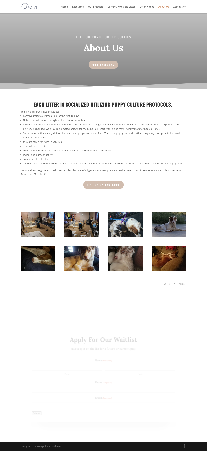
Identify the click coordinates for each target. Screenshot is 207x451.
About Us (163, 7)
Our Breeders (95, 7)
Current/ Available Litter (121, 7)
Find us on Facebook (103, 185)
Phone (103, 382)
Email (103, 397)
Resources (78, 7)
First (67, 374)
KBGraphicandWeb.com (48, 446)
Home (64, 7)
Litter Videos (146, 7)
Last (139, 374)
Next (182, 284)
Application (179, 7)
